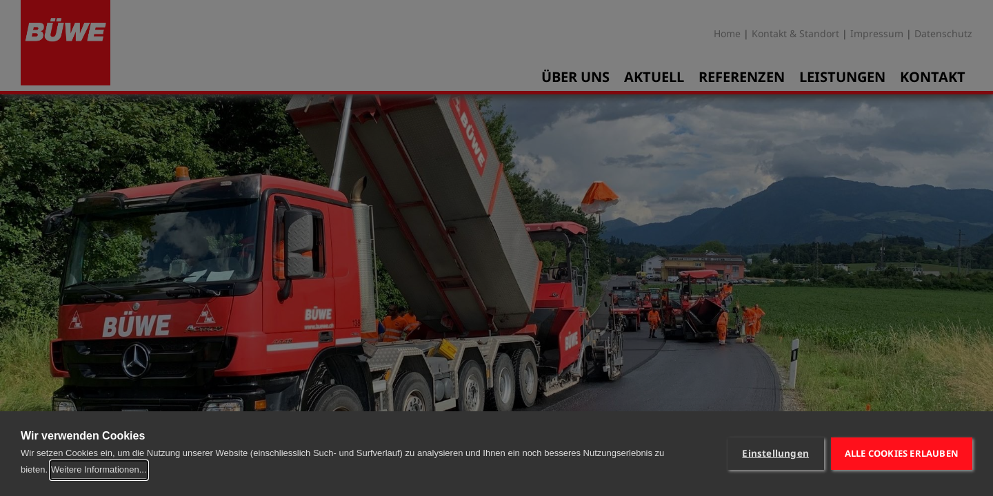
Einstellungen (775, 453)
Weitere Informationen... (99, 469)
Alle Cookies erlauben (902, 453)
